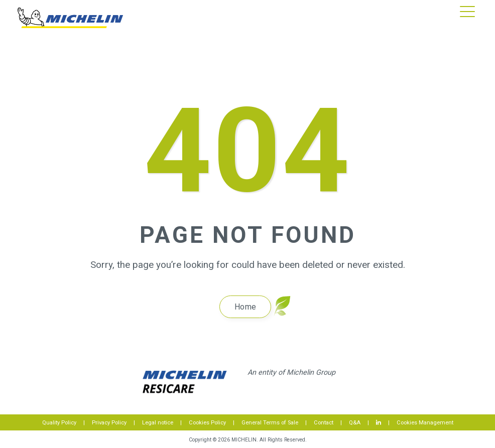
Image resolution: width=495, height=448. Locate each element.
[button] (467, 10)
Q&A (354, 422)
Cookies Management (425, 422)
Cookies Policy (207, 422)
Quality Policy (59, 422)
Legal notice (157, 422)
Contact (323, 422)
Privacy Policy (109, 422)
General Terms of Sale (269, 422)
